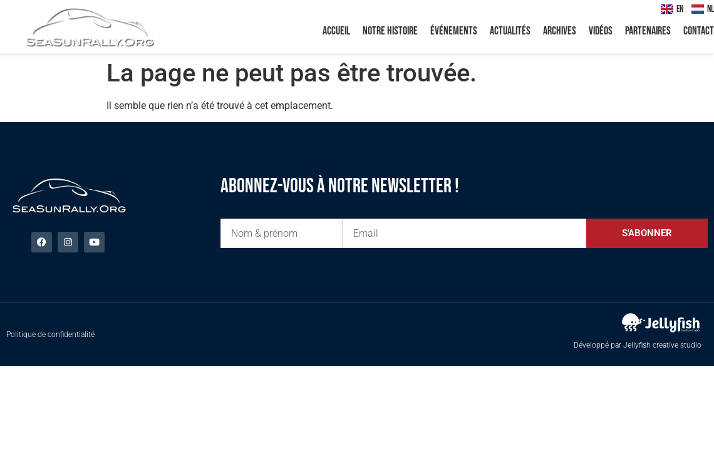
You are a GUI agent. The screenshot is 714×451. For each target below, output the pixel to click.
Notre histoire (390, 31)
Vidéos (601, 31)
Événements (453, 31)
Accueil (336, 31)
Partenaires (648, 31)
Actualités (510, 31)
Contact (698, 31)
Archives (559, 31)
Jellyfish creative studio (662, 345)
